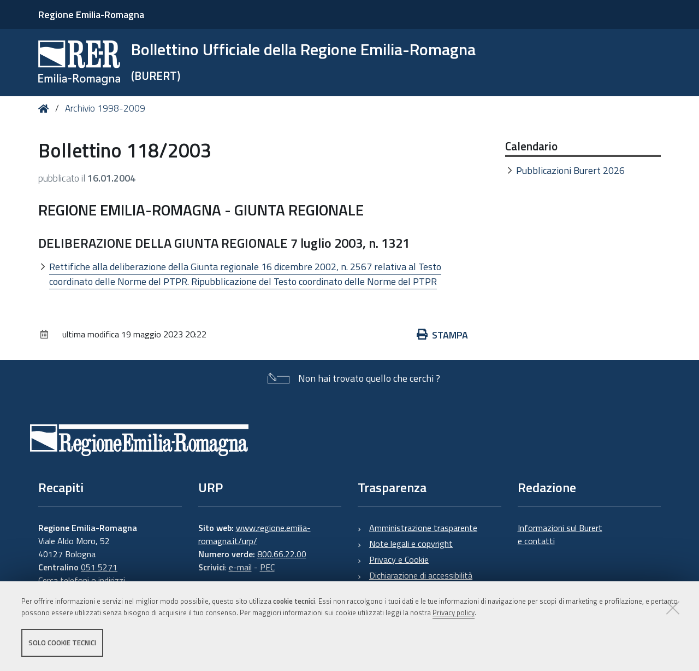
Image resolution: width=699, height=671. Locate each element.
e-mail (240, 567)
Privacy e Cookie (399, 559)
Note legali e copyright (411, 543)
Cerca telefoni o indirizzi (81, 580)
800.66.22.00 (281, 554)
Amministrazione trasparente (423, 527)
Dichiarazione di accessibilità (420, 575)
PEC (267, 567)
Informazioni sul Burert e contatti (560, 534)
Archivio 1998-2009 (105, 108)
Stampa (442, 335)
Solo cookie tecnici (62, 642)
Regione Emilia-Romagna (91, 14)
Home (45, 108)
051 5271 (99, 567)
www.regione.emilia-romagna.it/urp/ (254, 534)
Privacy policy (454, 612)
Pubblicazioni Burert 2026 (570, 170)
